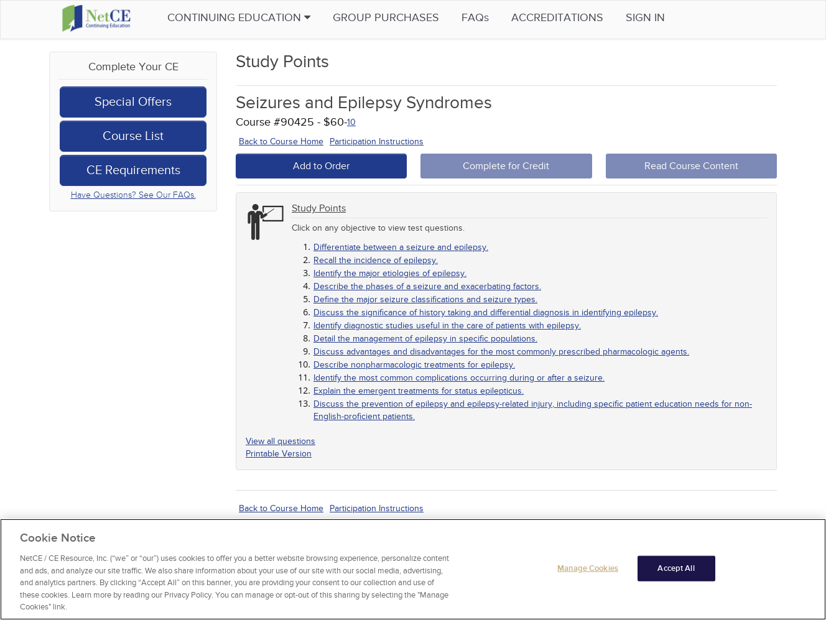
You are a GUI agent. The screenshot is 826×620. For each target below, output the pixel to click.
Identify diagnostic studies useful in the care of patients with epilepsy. (447, 325)
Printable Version (279, 453)
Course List (133, 136)
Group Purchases (391, 17)
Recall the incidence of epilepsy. (375, 260)
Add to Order (321, 166)
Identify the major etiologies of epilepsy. (389, 273)
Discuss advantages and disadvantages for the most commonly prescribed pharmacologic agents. (501, 351)
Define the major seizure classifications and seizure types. (425, 299)
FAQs (480, 17)
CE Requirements (133, 170)
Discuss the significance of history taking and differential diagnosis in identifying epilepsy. (485, 312)
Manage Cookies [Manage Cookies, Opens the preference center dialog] (587, 568)
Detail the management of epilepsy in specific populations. (425, 338)
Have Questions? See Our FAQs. (133, 195)
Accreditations (562, 17)
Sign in (650, 17)
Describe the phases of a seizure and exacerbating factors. (427, 286)
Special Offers (133, 102)
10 (351, 122)
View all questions (280, 441)
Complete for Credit (506, 166)
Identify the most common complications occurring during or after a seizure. (459, 377)
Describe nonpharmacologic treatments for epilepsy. (414, 364)
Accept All (675, 568)
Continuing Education (243, 17)
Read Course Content (691, 166)
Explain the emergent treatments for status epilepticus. (418, 391)
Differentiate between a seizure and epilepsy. (400, 247)
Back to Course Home (281, 141)
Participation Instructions (377, 141)
